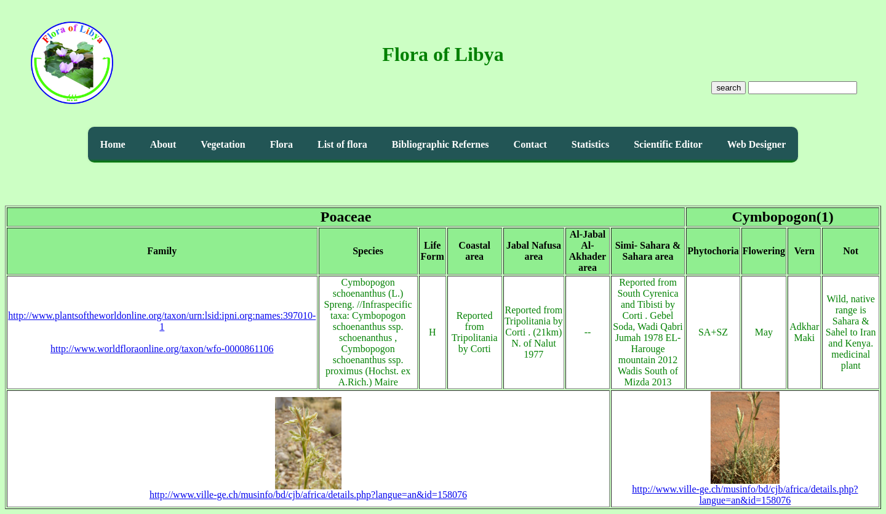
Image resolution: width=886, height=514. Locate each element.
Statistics (590, 144)
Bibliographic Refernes (440, 144)
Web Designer (756, 144)
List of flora (342, 144)
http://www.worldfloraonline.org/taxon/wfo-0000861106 (161, 348)
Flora (281, 144)
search (728, 87)
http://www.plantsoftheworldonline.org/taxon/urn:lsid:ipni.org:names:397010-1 (162, 321)
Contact (530, 144)
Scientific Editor (668, 144)
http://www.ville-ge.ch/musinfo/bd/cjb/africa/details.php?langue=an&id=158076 (308, 490)
